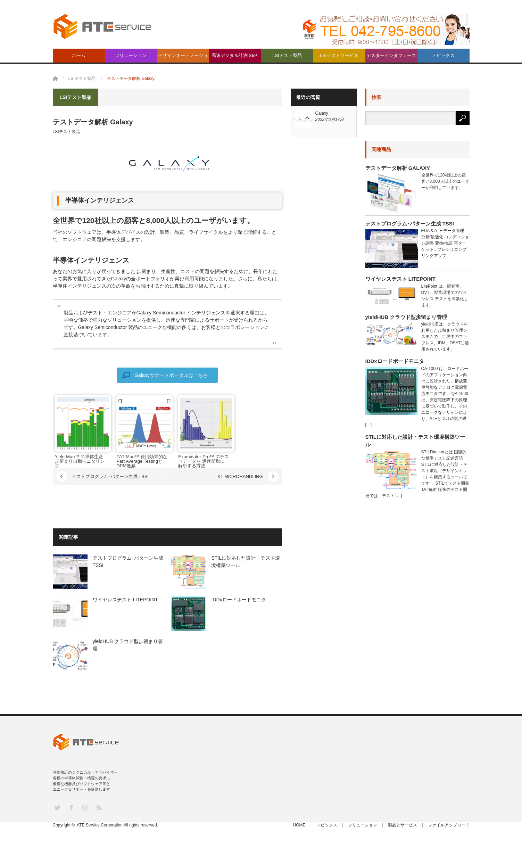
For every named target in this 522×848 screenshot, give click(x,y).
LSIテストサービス (339, 55)
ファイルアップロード (449, 825)
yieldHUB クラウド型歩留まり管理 (406, 317)
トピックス (443, 55)
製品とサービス (402, 825)
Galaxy (321, 113)
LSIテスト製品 (287, 55)
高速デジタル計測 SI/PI (235, 55)
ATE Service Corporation (100, 825)
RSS (98, 807)
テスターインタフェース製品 (391, 58)
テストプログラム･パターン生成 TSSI (110, 476)
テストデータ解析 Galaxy (397, 168)
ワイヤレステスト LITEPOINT (125, 599)
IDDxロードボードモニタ (238, 599)
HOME (299, 825)
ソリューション (131, 55)
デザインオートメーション (183, 58)
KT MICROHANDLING (240, 476)
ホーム (78, 55)
